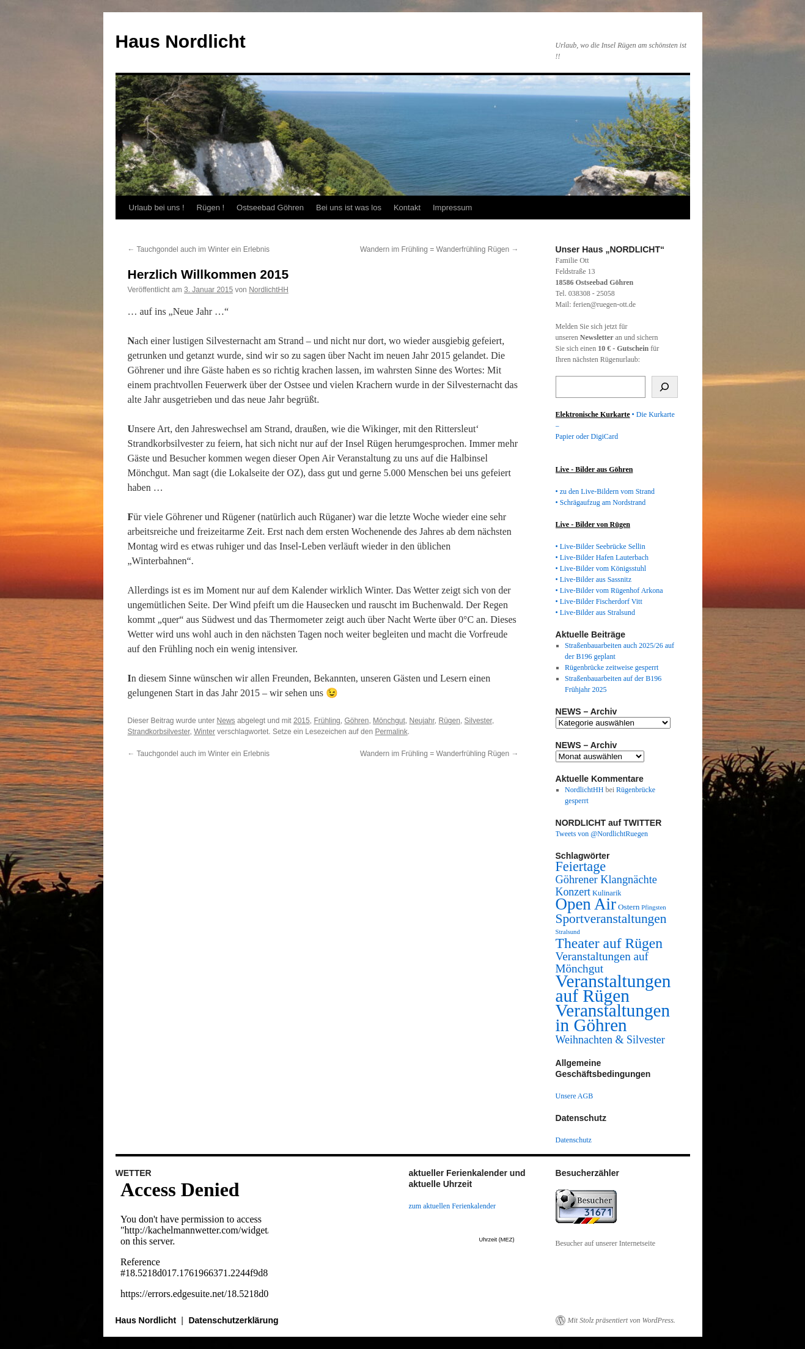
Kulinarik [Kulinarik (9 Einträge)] (606, 893)
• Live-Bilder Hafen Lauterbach (602, 557)
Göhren (356, 720)
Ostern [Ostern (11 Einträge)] (628, 906)
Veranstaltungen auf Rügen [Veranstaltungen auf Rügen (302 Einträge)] (613, 988)
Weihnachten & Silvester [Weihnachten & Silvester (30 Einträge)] (610, 1040)
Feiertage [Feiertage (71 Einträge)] (581, 866)
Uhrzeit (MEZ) (497, 1240)
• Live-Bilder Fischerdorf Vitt (599, 601)
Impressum (452, 207)
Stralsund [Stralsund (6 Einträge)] (568, 931)
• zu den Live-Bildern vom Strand (605, 491)
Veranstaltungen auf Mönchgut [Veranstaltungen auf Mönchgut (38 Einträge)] (602, 962)
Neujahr (421, 720)
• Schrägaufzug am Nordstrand (601, 502)
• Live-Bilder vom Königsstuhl (601, 568)
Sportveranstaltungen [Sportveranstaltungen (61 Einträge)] (611, 918)
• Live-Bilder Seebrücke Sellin (600, 546)
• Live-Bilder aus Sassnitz (594, 579)
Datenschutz (574, 1140)
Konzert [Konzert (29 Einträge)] (573, 892)
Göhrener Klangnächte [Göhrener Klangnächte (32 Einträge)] (606, 879)
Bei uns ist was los (348, 207)
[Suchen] (665, 387)
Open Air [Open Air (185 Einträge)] (586, 904)
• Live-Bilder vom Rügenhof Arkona (609, 590)
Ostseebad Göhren (270, 207)
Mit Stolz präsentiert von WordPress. (621, 1320)
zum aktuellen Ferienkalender (452, 1206)
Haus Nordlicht (181, 41)
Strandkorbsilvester (159, 731)
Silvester (478, 720)
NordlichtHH (269, 289)
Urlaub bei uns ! (157, 207)
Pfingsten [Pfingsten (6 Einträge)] (653, 907)
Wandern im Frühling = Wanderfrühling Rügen (439, 249)
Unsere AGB (575, 1096)
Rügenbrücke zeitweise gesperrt (611, 667)
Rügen (449, 720)
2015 (301, 720)
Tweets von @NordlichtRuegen (602, 833)
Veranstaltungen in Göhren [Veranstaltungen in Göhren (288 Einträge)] (613, 1018)
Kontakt (407, 207)
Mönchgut (389, 720)
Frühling (327, 720)
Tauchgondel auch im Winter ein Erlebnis (199, 249)
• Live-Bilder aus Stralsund (596, 612)
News (226, 720)
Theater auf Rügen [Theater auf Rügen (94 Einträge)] (609, 943)
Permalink (391, 731)
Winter (204, 731)
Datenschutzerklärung (233, 1320)
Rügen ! (211, 207)
